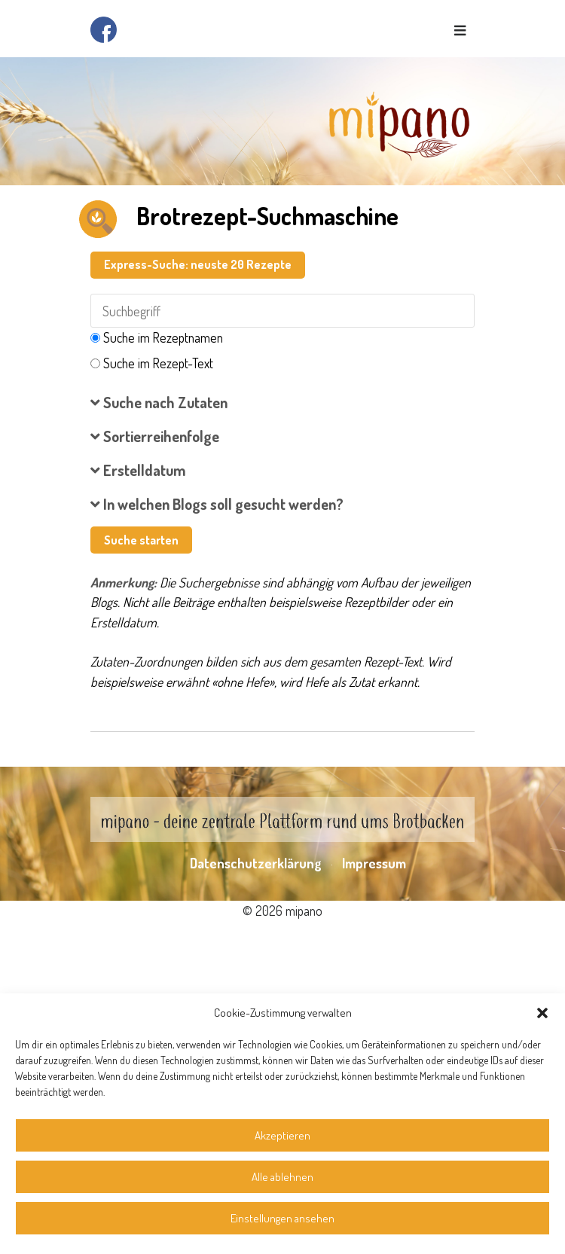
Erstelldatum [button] (138, 470)
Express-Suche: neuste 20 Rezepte (198, 264)
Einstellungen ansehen (282, 1218)
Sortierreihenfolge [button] (154, 436)
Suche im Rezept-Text (158, 363)
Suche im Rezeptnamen (163, 337)
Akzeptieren (282, 1135)
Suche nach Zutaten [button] (159, 402)
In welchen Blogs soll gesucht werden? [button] (217, 504)
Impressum (374, 863)
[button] (542, 1013)
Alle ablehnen (282, 1177)
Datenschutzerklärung (256, 863)
